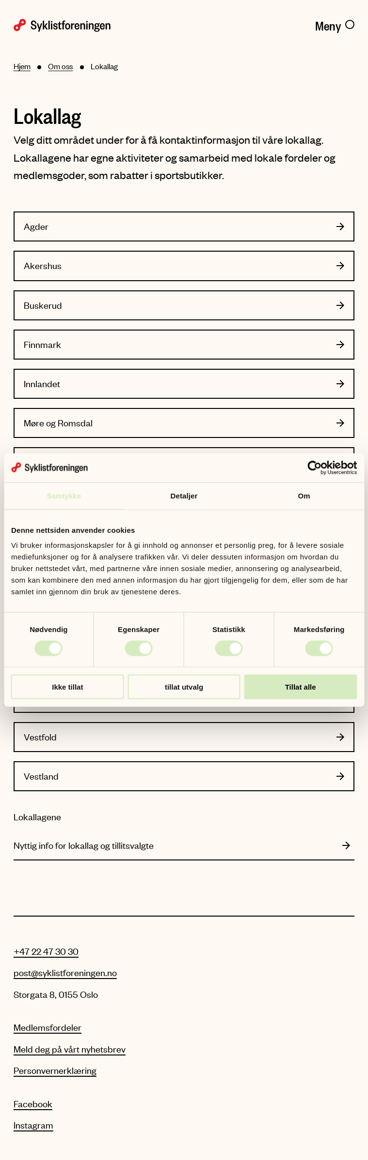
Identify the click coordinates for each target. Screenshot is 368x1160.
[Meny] (334, 24)
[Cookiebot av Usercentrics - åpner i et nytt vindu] (314, 467)
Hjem (22, 66)
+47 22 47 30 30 (46, 951)
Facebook (33, 1104)
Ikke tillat (67, 687)
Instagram (33, 1125)
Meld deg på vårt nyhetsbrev (70, 1049)
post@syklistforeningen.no (65, 972)
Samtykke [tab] (64, 495)
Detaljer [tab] (184, 495)
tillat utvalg (184, 687)
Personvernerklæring (55, 1070)
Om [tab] (304, 495)
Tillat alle (300, 687)
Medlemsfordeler (47, 1027)
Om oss (60, 66)
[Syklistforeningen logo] (95, 24)
